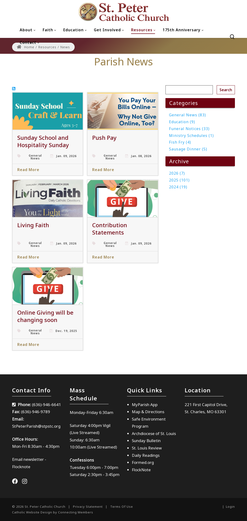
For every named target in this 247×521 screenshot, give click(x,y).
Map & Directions (148, 411)
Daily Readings (146, 455)
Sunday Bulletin (146, 440)
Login (230, 506)
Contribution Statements (109, 228)
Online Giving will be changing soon (45, 316)
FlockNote (141, 469)
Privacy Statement (88, 506)
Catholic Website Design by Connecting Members (52, 512)
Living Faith (33, 225)
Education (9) (182, 121)
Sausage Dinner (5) (188, 149)
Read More (28, 169)
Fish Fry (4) (180, 142)
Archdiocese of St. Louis (154, 433)
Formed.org (143, 462)
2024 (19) (178, 187)
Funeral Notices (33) (189, 128)
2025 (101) (179, 180)
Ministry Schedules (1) (191, 135)
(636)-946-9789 (35, 411)
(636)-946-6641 (46, 404)
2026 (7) (177, 173)
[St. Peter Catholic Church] (123, 11)
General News (35, 157)
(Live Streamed (84, 432)
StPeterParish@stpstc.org (36, 426)
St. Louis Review (147, 448)
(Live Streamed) (102, 447)
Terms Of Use (121, 506)
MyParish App (145, 404)
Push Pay (104, 137)
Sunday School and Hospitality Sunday (43, 141)
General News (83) (187, 115)
